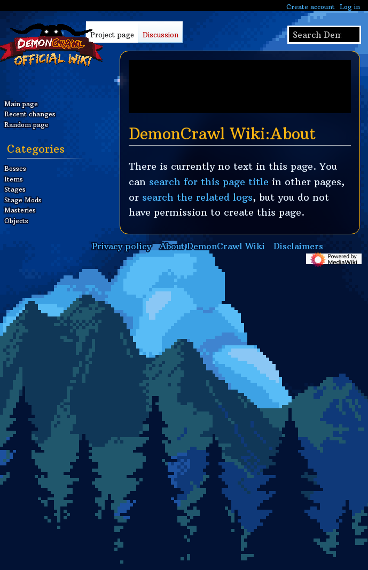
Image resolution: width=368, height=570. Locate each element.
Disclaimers (298, 246)
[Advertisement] (240, 86)
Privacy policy (121, 246)
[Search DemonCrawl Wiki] (324, 35)
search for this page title (209, 182)
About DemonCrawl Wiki (212, 246)
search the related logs (197, 197)
